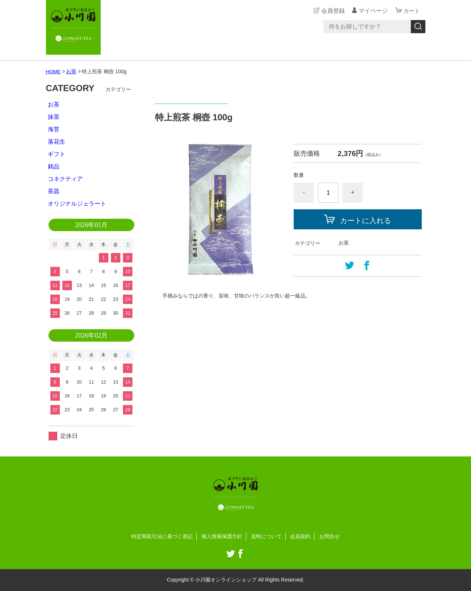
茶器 (53, 191)
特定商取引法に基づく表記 (162, 536)
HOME (53, 71)
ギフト (56, 154)
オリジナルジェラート (77, 204)
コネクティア (65, 179)
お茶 (71, 71)
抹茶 (53, 117)
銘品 (53, 166)
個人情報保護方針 (221, 536)
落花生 (56, 142)
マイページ (372, 11)
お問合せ (329, 536)
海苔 (53, 129)
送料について (266, 536)
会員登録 (332, 11)
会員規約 (300, 536)
